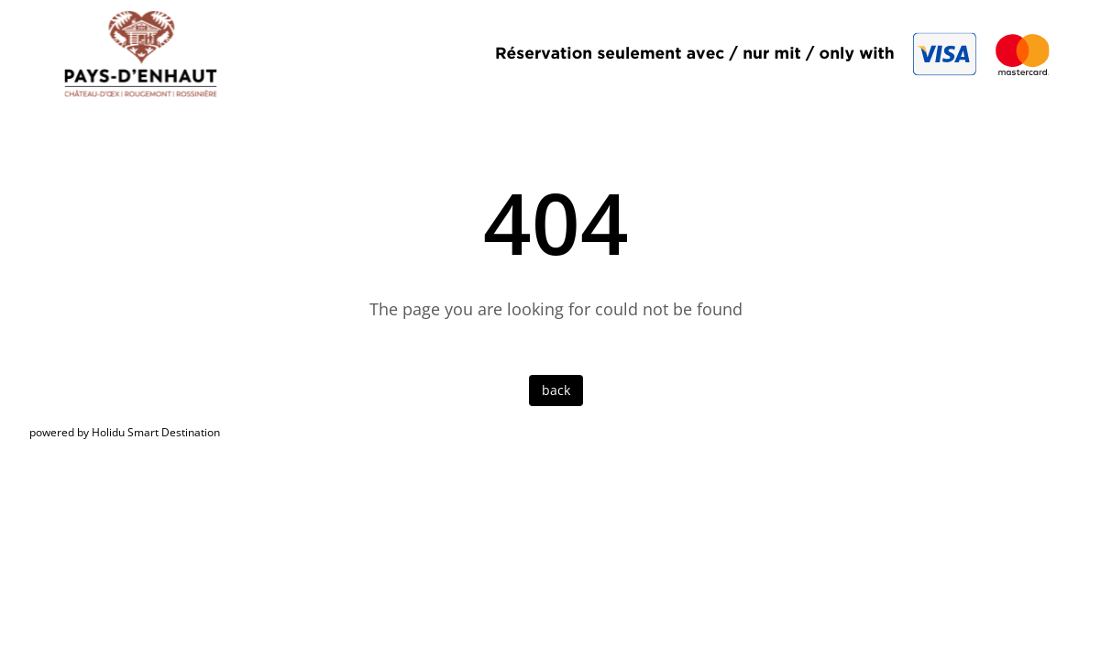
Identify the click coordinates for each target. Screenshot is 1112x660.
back (556, 390)
